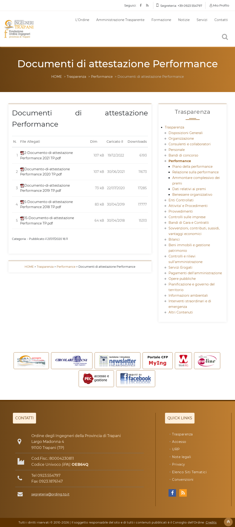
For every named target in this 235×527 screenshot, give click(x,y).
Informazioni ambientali (188, 295)
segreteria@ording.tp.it (50, 494)
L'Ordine (82, 20)
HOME (56, 77)
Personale (177, 150)
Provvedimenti (181, 211)
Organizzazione (181, 138)
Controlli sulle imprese (187, 217)
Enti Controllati (181, 200)
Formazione (161, 20)
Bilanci (174, 239)
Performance (102, 77)
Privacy (178, 464)
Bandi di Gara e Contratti (189, 223)
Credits (211, 522)
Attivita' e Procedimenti (188, 206)
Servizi (202, 20)
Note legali (181, 457)
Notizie (184, 20)
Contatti (221, 20)
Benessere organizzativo (192, 194)
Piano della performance (192, 166)
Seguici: (130, 5)
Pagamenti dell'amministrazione (195, 273)
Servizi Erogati (180, 267)
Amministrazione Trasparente (120, 20)
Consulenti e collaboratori (190, 144)
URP (176, 449)
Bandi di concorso (183, 155)
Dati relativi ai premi (189, 189)
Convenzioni (183, 479)
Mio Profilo (219, 5)
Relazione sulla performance (195, 172)
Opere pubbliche (182, 279)
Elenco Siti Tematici (189, 472)
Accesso (179, 442)
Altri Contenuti (181, 312)
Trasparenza (76, 77)
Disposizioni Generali (186, 133)
